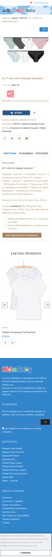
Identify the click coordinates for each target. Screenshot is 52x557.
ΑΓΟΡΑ (18, 112)
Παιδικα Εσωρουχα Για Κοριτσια (18, 332)
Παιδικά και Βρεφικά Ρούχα (33, 124)
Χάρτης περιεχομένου (11, 505)
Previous (4, 305)
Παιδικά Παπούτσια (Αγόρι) (14, 470)
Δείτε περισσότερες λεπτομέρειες (22, 235)
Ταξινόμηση (26, 153)
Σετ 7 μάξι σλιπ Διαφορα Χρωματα (17, 168)
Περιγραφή (9, 153)
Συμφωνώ (25, 552)
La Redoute (16, 206)
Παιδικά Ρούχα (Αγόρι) (12, 463)
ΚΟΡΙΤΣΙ (23, 18)
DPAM (4, 327)
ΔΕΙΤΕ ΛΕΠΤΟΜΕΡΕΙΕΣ (5, 343)
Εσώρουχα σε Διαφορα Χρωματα (24, 128)
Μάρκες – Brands (10, 480)
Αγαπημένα (7, 497)
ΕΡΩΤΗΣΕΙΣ (42, 153)
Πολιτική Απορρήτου (11, 519)
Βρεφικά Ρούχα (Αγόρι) (12, 448)
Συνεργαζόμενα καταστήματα (14, 508)
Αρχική (15, 18)
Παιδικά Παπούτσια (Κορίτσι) (14, 473)
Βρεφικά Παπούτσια (10, 455)
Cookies (6, 522)
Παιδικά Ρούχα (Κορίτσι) (12, 466)
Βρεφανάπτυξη (8, 459)
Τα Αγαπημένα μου (39, 3)
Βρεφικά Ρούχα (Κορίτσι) (13, 452)
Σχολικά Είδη (7, 477)
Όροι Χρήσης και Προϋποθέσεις (16, 515)
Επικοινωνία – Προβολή (12, 501)
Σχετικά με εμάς (9, 512)
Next (47, 305)
